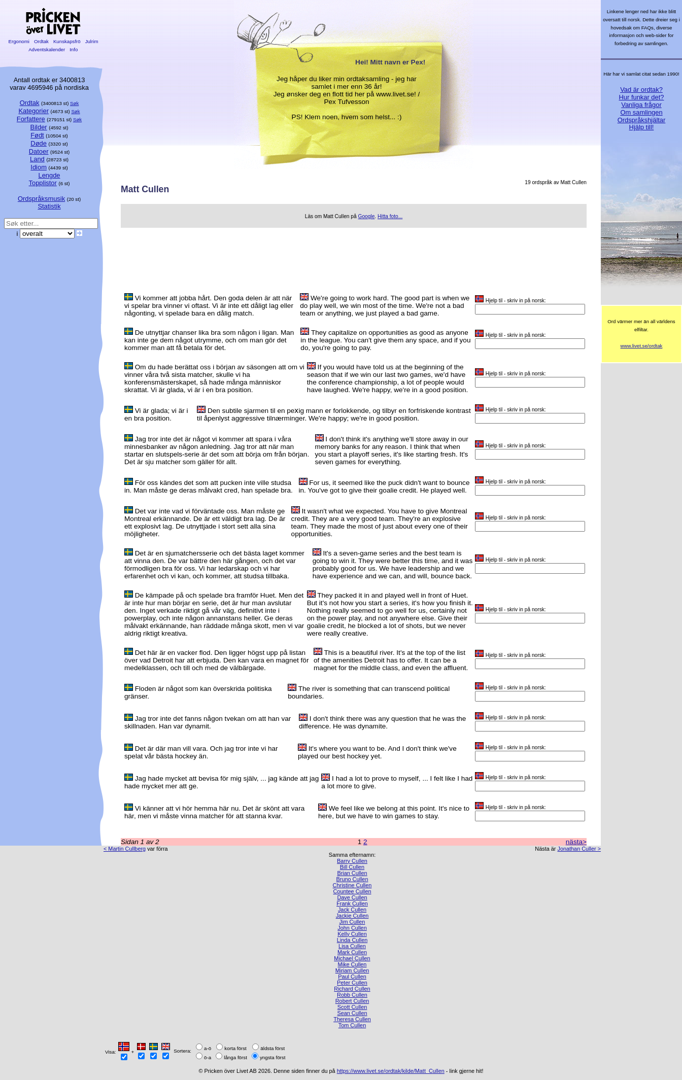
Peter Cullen (352, 983)
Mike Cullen (352, 964)
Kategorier (33, 111)
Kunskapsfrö (67, 41)
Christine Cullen (352, 885)
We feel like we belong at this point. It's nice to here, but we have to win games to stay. (393, 812)
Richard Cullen (352, 989)
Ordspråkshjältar (642, 120)
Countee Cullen (352, 891)
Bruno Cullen (352, 879)
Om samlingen (641, 112)
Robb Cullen (352, 995)
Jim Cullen (352, 922)
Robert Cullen (352, 1001)
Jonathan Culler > (579, 849)
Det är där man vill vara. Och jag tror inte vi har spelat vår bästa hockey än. (201, 752)
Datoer (39, 151)
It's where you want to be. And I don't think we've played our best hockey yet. (377, 752)
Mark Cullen (352, 952)
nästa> (576, 842)
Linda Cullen (352, 940)
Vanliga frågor (641, 105)
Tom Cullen (352, 1025)
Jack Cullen (352, 910)
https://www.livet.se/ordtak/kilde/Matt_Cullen (391, 1071)
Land (37, 159)
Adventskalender (46, 49)
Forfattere (31, 119)
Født (37, 135)
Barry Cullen (352, 861)
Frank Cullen (352, 903)
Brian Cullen (352, 873)
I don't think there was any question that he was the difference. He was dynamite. (382, 722)
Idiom (38, 167)
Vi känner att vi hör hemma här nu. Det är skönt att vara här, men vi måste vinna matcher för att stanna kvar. (214, 812)
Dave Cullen (352, 897)
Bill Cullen (352, 867)
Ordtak (41, 41)
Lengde (49, 175)
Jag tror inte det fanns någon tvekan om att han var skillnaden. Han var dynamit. (207, 722)
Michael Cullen (352, 958)
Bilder (38, 127)
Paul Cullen (352, 976)
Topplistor (43, 183)
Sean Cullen (352, 1013)
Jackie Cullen (352, 916)
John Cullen (351, 928)
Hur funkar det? (641, 97)
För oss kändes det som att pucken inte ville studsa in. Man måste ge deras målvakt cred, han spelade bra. (208, 486)
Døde (38, 143)
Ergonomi (19, 41)
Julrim (91, 41)
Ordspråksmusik (41, 198)
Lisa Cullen (352, 946)
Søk (74, 103)
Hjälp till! (641, 127)
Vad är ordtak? (641, 89)
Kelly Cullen (351, 934)
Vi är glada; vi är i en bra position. (156, 414)
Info (73, 49)
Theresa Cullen (352, 1019)
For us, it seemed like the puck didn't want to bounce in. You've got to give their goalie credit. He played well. (384, 486)
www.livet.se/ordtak (642, 346)
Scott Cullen (352, 1007)
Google (366, 216)
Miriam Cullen (352, 970)
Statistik (49, 206)
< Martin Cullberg (125, 849)
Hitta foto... (390, 216)
